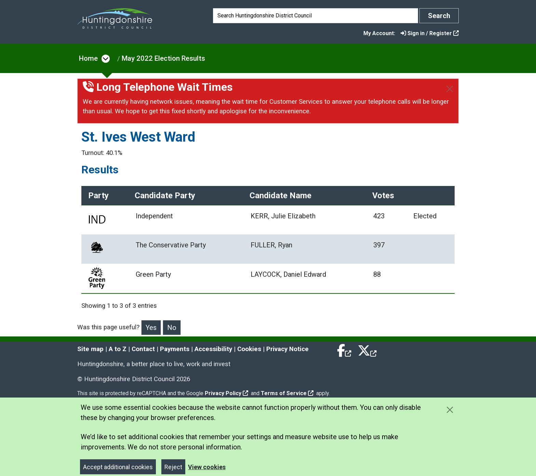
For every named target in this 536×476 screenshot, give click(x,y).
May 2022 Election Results (163, 58)
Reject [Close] (173, 465)
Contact (143, 347)
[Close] (449, 89)
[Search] (315, 15)
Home (88, 58)
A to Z (117, 347)
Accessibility (213, 347)
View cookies (207, 465)
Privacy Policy (226, 392)
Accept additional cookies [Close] (118, 465)
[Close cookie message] (450, 408)
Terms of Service (287, 392)
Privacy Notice (287, 347)
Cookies (249, 347)
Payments (174, 347)
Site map (90, 347)
